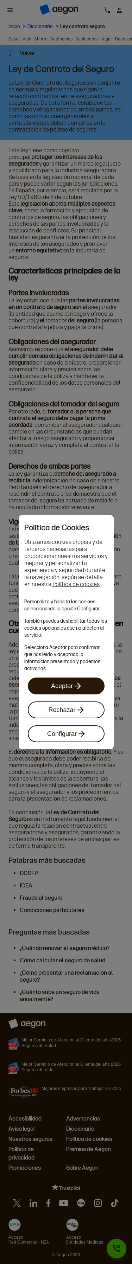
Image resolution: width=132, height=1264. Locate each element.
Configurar (66, 733)
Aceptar (66, 685)
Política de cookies (76, 584)
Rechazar (65, 709)
